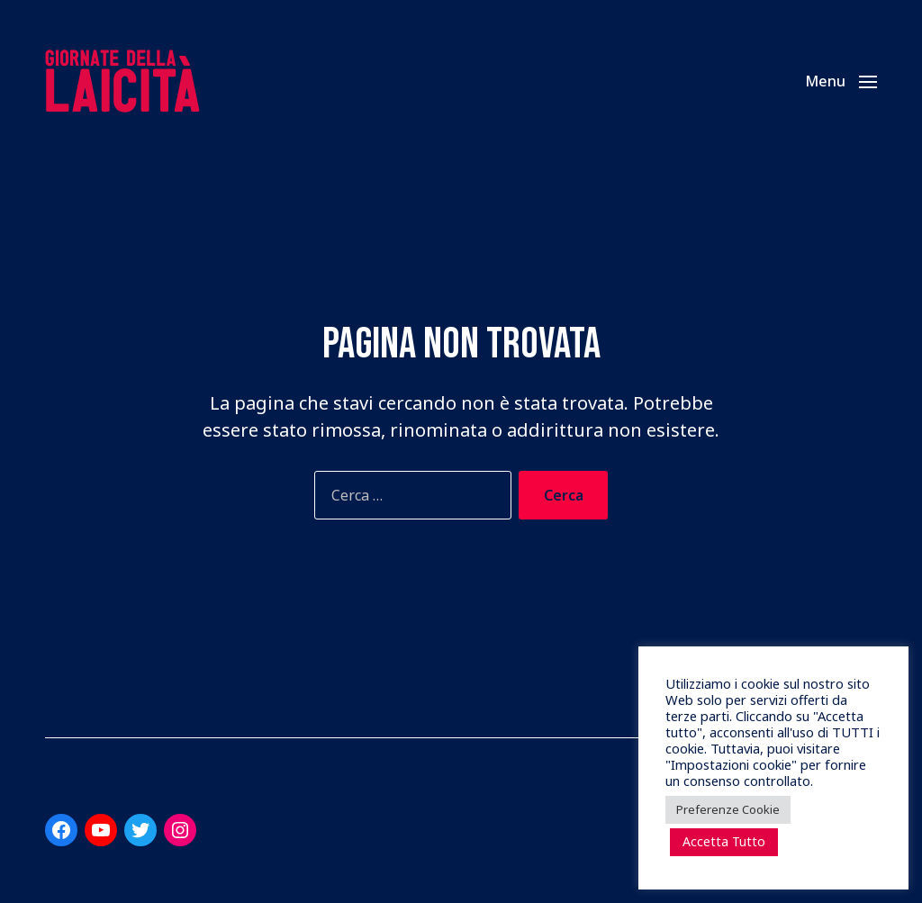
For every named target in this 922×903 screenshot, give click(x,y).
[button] (840, 81)
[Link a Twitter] (140, 830)
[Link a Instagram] (180, 830)
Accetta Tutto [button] (723, 841)
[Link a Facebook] (61, 830)
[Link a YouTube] (101, 830)
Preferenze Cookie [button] (728, 809)
